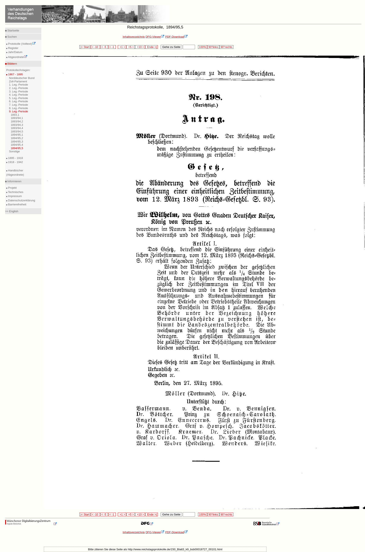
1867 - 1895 (15, 74)
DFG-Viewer (155, 36)
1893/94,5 (17, 131)
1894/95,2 (17, 138)
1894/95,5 (17, 148)
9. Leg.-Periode (18, 111)
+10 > (140, 47)
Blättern (12, 63)
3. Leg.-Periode (18, 91)
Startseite (13, 30)
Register (12, 48)
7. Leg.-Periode (18, 104)
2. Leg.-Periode (18, 88)
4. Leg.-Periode (18, 94)
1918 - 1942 (15, 162)
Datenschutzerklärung (21, 200)
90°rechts (226, 47)
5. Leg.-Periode (18, 98)
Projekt (12, 187)
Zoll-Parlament (18, 81)
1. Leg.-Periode (18, 84)
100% (202, 47)
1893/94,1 (17, 118)
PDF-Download (176, 36)
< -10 (95, 47)
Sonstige (14, 151)
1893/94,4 (17, 128)
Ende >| (152, 47)
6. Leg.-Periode (18, 101)
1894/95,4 (17, 144)
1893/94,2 (17, 121)
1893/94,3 (17, 124)
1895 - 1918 (15, 158)
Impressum (14, 196)
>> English (11, 211)
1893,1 (15, 114)
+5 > (131, 47)
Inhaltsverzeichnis (134, 36)
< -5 (104, 47)
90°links (213, 47)
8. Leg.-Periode (18, 108)
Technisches (15, 192)
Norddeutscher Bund (21, 78)
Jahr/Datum (14, 52)
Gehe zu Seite (171, 47)
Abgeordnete (17, 57)
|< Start (85, 47)
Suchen (12, 36)
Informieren (14, 181)
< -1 (112, 47)
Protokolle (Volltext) (21, 43)
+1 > (122, 47)
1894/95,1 (17, 134)
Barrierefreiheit (16, 204)
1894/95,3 (17, 141)
